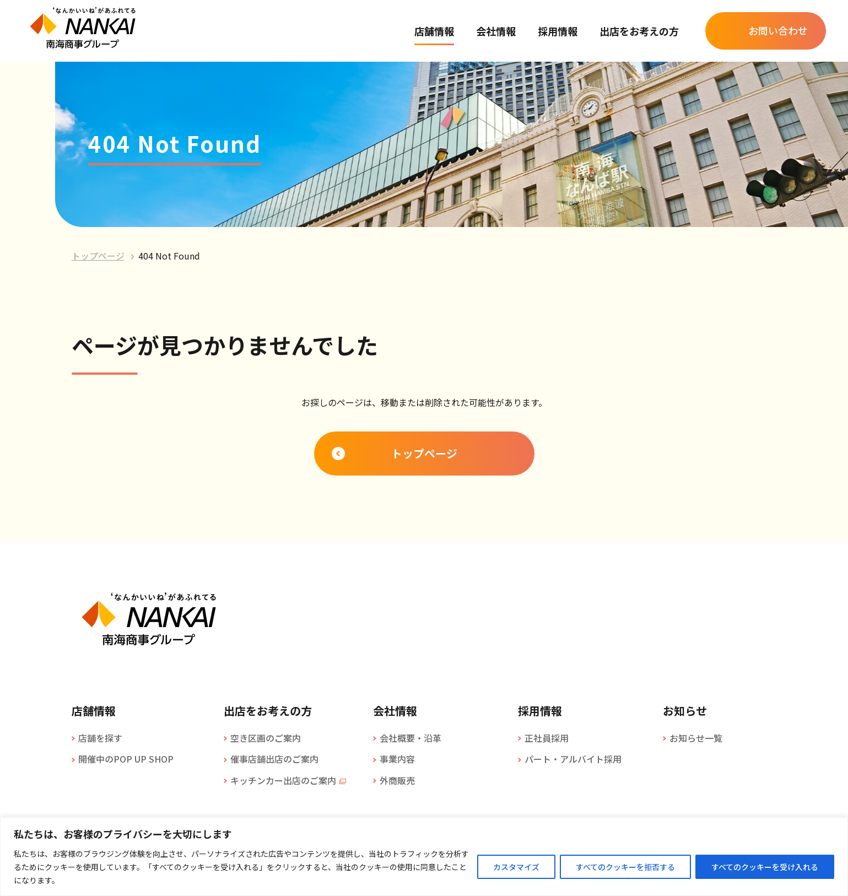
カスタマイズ (516, 866)
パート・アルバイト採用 (573, 759)
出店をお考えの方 (639, 31)
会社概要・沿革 (410, 738)
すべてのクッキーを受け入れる (764, 866)
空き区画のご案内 (265, 738)
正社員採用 (547, 738)
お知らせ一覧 (695, 738)
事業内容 (397, 759)
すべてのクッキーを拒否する (625, 866)
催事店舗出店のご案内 (274, 759)
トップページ (98, 255)
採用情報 (557, 31)
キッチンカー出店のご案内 (283, 780)
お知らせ (685, 711)
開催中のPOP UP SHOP (126, 759)
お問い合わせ (778, 30)
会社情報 (496, 31)
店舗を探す (100, 738)
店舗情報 (434, 31)
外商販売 (397, 780)
